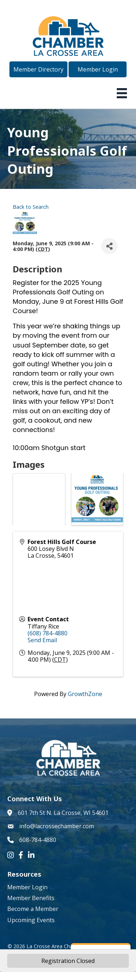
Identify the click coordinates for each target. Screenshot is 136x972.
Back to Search (31, 206)
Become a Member (32, 909)
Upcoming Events (31, 920)
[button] (38, 69)
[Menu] (121, 93)
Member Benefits (30, 898)
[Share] (109, 246)
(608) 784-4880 (47, 633)
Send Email (42, 640)
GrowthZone (85, 694)
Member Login (27, 887)
